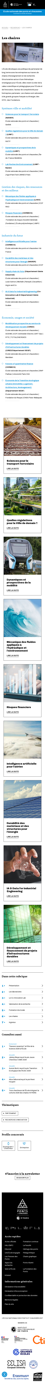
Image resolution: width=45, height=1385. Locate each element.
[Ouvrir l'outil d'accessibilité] (4, 1374)
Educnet (8, 1249)
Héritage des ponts (30, 1249)
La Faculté (27, 1245)
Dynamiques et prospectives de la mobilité (19, 582)
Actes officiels (10, 1242)
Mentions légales (11, 1300)
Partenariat (10, 1113)
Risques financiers (19, 707)
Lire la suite (13, 469)
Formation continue (30, 1242)
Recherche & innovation (16, 1120)
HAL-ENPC (9, 1245)
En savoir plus (22, 1178)
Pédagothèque (29, 1253)
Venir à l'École (10, 1269)
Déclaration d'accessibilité (15, 1287)
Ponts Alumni (28, 1263)
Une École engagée (12, 1253)
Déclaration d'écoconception (16, 1291)
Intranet (8, 1275)
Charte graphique (29, 1256)
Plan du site (9, 1304)
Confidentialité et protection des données (21, 1295)
